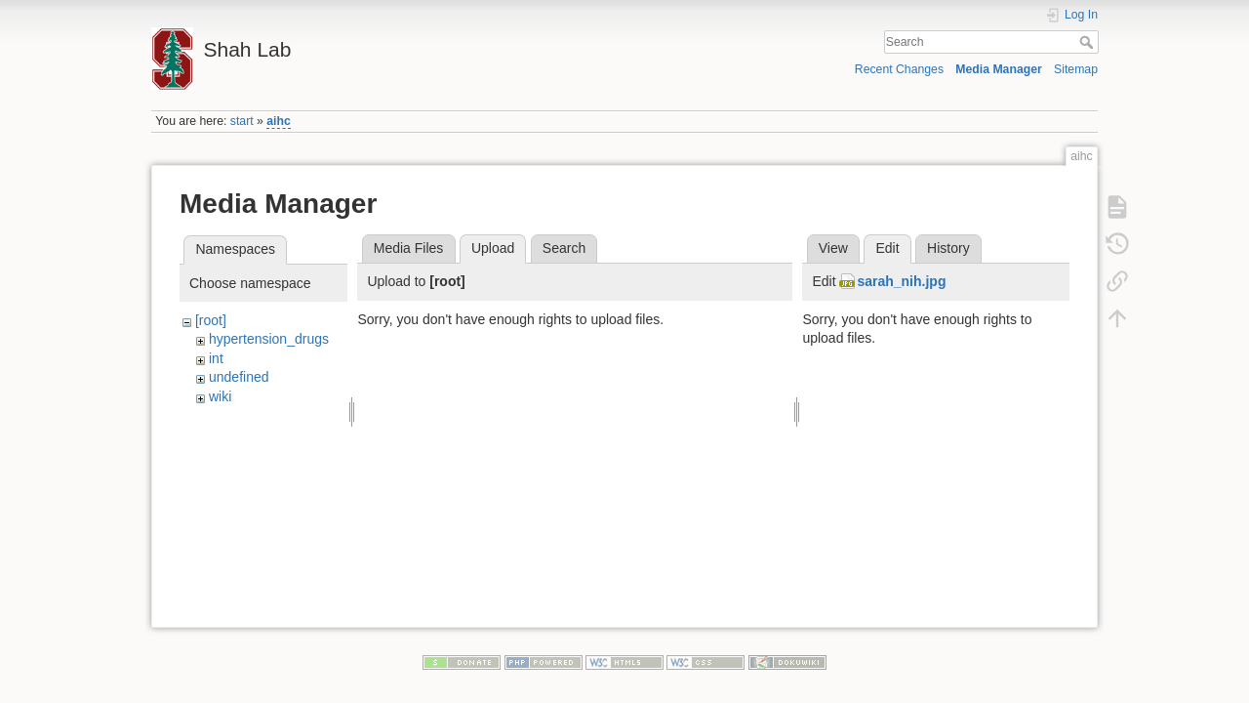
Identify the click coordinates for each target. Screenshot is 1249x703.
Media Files (409, 248)
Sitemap (1076, 69)
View (833, 248)
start (242, 121)
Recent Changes (899, 69)
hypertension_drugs (269, 339)
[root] (210, 320)
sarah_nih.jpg (901, 281)
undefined (239, 377)
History (948, 248)
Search (1088, 42)
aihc (278, 121)
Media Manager (998, 69)
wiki (220, 396)
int (216, 358)
